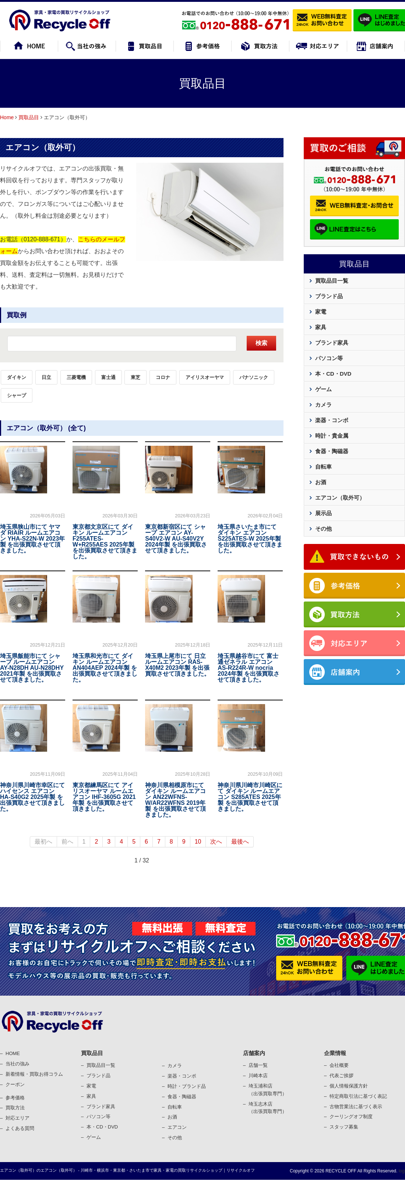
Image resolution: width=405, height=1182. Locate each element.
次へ (216, 841)
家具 (320, 327)
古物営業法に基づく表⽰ (356, 1106)
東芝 (135, 377)
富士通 (108, 377)
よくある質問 (20, 1128)
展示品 (323, 513)
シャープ (16, 395)
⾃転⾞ (175, 1107)
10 (198, 841)
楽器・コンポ (182, 1076)
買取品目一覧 (331, 281)
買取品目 (28, 117)
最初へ (43, 841)
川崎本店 (258, 1075)
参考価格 (15, 1097)
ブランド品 (329, 296)
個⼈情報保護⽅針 (349, 1086)
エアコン (177, 1127)
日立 (46, 377)
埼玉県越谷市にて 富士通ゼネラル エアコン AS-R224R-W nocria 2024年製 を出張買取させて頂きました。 (248, 668)
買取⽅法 (15, 1107)
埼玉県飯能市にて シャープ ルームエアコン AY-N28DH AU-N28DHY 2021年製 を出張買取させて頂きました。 (32, 668)
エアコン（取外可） (43, 147)
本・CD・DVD (333, 374)
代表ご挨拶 (341, 1075)
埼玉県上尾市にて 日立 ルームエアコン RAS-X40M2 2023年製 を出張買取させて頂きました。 (177, 665)
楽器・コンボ (331, 420)
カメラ (323, 405)
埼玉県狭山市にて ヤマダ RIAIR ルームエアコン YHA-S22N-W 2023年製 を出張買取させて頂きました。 (32, 539)
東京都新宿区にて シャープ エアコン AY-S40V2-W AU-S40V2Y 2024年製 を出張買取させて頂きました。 (176, 539)
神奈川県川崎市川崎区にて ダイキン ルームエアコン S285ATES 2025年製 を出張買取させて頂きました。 (250, 797)
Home (7, 117)
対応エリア (17, 1118)
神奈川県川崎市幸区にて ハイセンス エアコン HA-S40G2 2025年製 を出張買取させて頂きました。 (32, 797)
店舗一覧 (258, 1065)
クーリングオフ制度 (351, 1116)
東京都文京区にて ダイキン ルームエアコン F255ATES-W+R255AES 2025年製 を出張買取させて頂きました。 (105, 541)
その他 (323, 528)
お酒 (320, 482)
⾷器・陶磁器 (182, 1096)
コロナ (163, 377)
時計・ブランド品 (187, 1086)
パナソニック (253, 377)
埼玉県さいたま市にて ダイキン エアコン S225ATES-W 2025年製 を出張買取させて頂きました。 (250, 539)
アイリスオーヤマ (205, 377)
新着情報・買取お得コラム (34, 1074)
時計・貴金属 (331, 436)
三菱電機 (76, 377)
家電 (320, 312)
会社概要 (339, 1065)
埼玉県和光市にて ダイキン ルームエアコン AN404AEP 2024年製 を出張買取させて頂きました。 (105, 668)
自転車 (323, 467)
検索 (261, 343)
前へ (67, 841)
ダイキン (16, 377)
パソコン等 (329, 358)
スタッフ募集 (344, 1127)
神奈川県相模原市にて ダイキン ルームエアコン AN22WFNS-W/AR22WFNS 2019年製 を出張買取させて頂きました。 (175, 800)
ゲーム (323, 389)
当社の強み (17, 1063)
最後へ (240, 841)
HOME (13, 1053)
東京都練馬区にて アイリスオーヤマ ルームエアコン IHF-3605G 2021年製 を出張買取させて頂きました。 (104, 797)
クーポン (15, 1084)
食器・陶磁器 (331, 451)
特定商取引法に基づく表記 (358, 1096)
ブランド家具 (331, 343)
